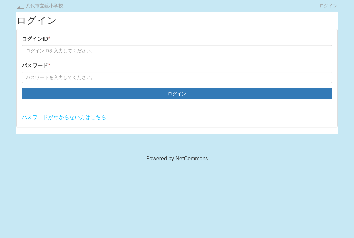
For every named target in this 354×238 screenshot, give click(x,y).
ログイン (328, 5)
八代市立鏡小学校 (44, 5)
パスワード (36, 65)
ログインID (36, 38)
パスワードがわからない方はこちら (64, 117)
